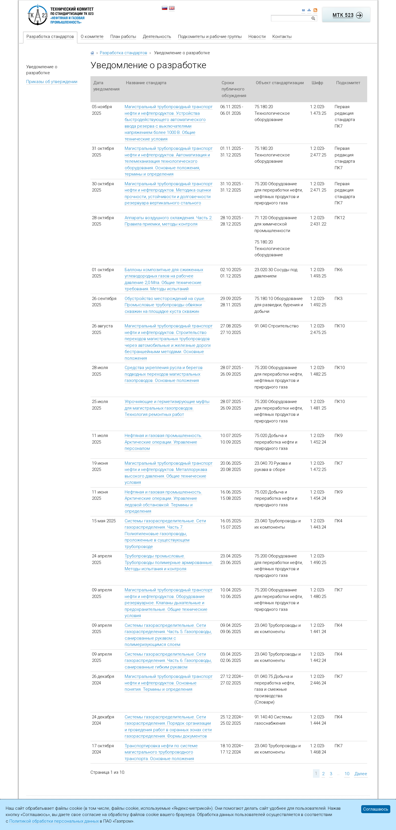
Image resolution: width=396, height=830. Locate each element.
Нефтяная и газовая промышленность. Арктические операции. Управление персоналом (163, 442)
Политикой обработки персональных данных (54, 821)
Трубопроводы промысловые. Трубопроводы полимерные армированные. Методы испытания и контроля (169, 562)
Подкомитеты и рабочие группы (210, 36)
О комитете (92, 36)
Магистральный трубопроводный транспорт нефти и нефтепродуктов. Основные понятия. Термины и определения (169, 683)
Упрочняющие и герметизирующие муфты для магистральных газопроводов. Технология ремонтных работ (167, 408)
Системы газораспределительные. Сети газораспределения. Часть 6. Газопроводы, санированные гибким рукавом (168, 661)
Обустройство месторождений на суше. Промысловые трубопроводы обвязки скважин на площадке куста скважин (165, 305)
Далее (361, 773)
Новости (257, 36)
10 (347, 773)
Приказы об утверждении (51, 81)
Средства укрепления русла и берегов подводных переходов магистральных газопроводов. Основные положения (164, 374)
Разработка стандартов (50, 36)
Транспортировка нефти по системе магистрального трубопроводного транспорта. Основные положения (161, 752)
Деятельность (157, 36)
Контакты (282, 36)
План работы (123, 36)
